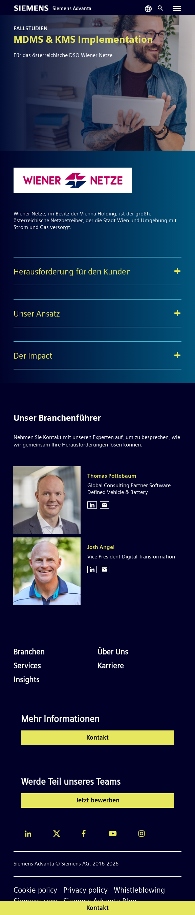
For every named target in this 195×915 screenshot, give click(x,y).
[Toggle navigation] (177, 8)
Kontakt (97, 738)
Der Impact (33, 356)
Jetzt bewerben (98, 801)
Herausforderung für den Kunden (72, 272)
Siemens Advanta (71, 9)
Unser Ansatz (37, 314)
